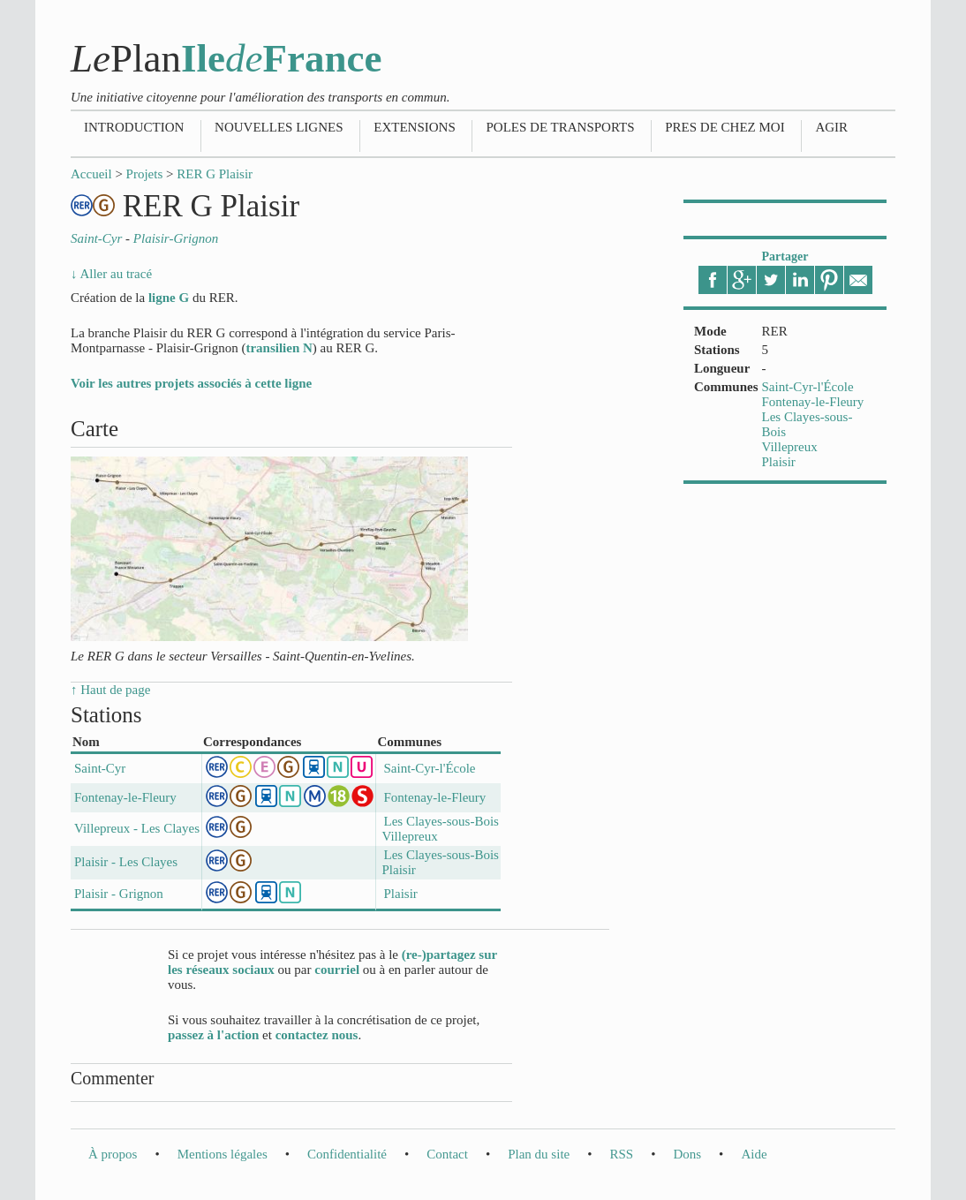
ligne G (168, 298)
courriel (336, 969)
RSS (621, 1154)
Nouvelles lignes (279, 127)
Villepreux (790, 447)
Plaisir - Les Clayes (125, 862)
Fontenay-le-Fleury (813, 402)
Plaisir (779, 462)
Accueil (91, 174)
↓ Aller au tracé (111, 274)
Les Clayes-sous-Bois (440, 821)
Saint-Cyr (99, 768)
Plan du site (539, 1154)
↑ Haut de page (110, 690)
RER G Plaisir (215, 174)
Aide (753, 1154)
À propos (112, 1154)
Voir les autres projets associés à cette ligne (191, 383)
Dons (687, 1154)
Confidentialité (347, 1154)
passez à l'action (213, 1035)
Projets (144, 174)
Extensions (415, 127)
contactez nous (316, 1035)
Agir (831, 127)
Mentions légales (222, 1154)
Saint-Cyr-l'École (808, 387)
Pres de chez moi (724, 127)
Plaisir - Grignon (118, 894)
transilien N (278, 348)
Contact (447, 1154)
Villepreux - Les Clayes (137, 828)
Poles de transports (560, 127)
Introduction (134, 127)
